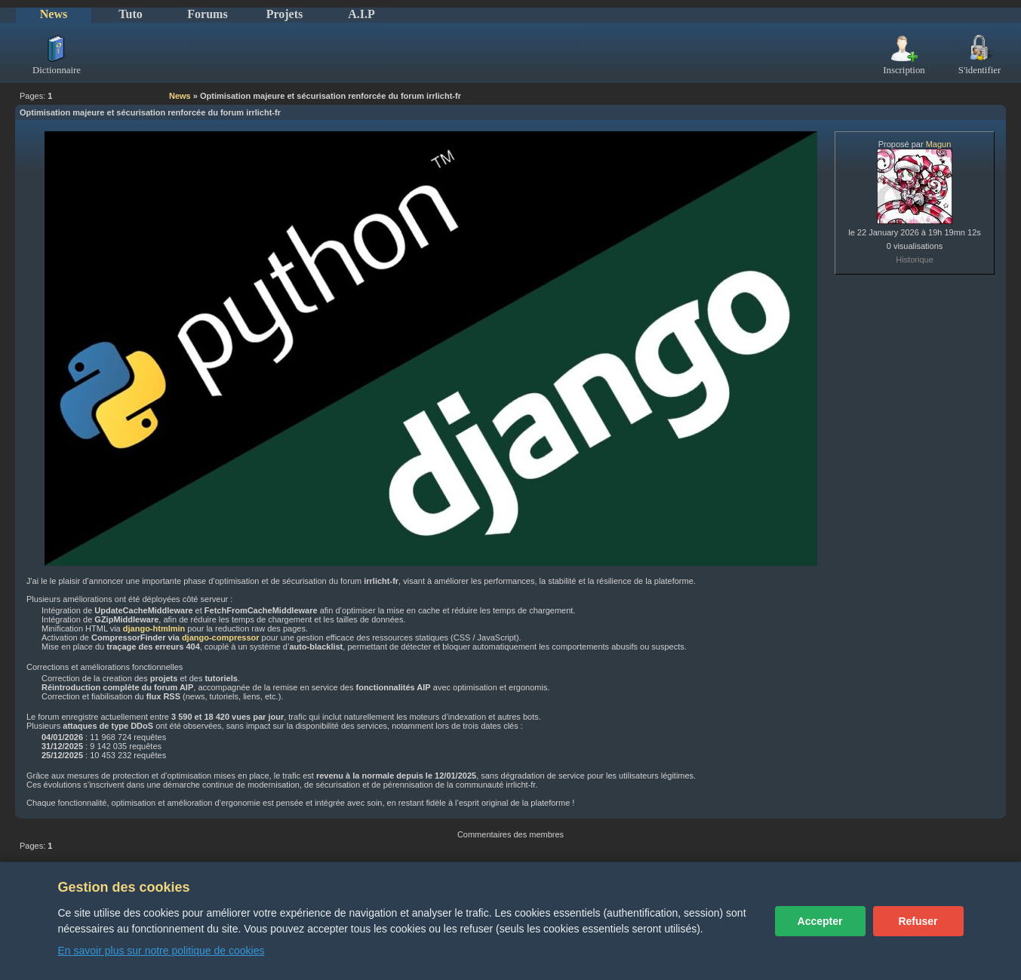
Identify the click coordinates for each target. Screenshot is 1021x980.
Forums (207, 14)
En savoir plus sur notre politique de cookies (161, 951)
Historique (914, 259)
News (53, 14)
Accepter (820, 921)
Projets (284, 14)
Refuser (917, 921)
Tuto (130, 14)
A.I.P (361, 14)
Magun (939, 144)
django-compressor (221, 637)
